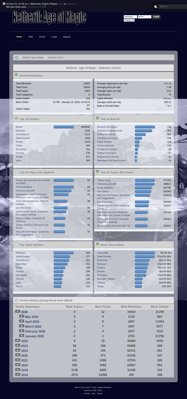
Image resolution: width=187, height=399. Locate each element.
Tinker (19, 145)
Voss (18, 160)
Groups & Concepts (107, 149)
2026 (24, 312)
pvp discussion (23, 208)
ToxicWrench (22, 134)
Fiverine (20, 153)
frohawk (101, 282)
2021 (24, 360)
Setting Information (107, 153)
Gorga (100, 286)
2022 (24, 355)
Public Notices (104, 142)
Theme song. (104, 180)
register (71, 4)
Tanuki (19, 156)
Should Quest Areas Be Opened (113, 225)
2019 (24, 370)
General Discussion (107, 127)
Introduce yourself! (25, 190)
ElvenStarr (21, 149)
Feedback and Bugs (107, 138)
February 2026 (35, 331)
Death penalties (24, 187)
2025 (24, 341)
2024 (24, 346)
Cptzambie (21, 275)
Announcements (105, 145)
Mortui (19, 127)
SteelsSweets (23, 138)
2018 (24, 375)
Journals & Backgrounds (109, 130)
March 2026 (33, 326)
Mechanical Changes (108, 156)
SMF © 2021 (91, 387)
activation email (36, 7)
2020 (24, 365)
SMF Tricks (97, 390)
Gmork (19, 142)
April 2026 (32, 321)
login (61, 4)
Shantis (20, 279)
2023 (24, 350)
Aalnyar (167, 98)
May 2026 (31, 316)
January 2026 (34, 336)
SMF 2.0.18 (79, 387)
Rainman (20, 130)
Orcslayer (102, 275)
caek (18, 282)
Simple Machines (104, 387)
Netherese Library (106, 134)
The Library (103, 191)
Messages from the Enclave (111, 160)
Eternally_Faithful (106, 279)
